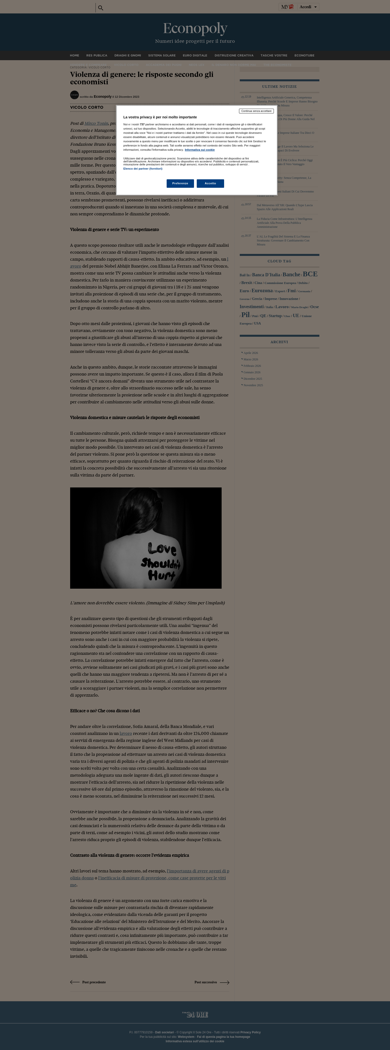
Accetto (210, 183)
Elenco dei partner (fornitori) (142, 168)
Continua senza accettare (256, 110)
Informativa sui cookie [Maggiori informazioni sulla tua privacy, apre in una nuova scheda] (200, 149)
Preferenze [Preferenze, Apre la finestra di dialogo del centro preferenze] (180, 183)
